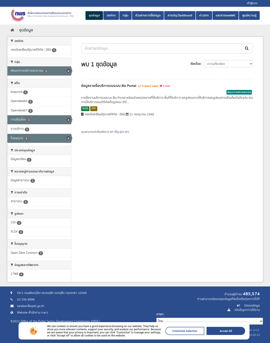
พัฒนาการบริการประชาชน (239, 92)
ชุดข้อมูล (94, 15)
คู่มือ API (123, 132)
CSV (94, 108)
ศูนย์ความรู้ (249, 15)
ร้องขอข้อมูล (252, 305)
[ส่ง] (247, 48)
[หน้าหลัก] (12, 30)
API (111, 132)
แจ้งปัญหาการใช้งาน (247, 310)
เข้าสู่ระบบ (252, 3)
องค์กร (111, 15)
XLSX (85, 108)
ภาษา (159, 314)
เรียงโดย (195, 64)
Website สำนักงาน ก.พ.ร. (33, 312)
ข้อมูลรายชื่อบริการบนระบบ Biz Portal (108, 86)
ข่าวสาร (204, 15)
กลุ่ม (125, 15)
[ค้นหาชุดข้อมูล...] (161, 48)
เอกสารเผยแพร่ (225, 15)
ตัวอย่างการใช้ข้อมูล (147, 15)
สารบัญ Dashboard (179, 15)
